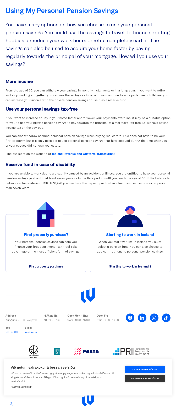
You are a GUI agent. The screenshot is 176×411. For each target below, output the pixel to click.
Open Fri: (102, 315)
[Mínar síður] (11, 404)
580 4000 (12, 331)
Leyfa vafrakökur (145, 369)
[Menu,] (165, 404)
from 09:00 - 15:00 (108, 319)
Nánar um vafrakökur (21, 387)
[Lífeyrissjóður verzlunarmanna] (88, 295)
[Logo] (88, 400)
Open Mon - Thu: (77, 315)
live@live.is (31, 331)
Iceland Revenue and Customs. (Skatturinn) (83, 154)
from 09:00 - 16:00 (78, 319)
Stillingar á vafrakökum (145, 378)
